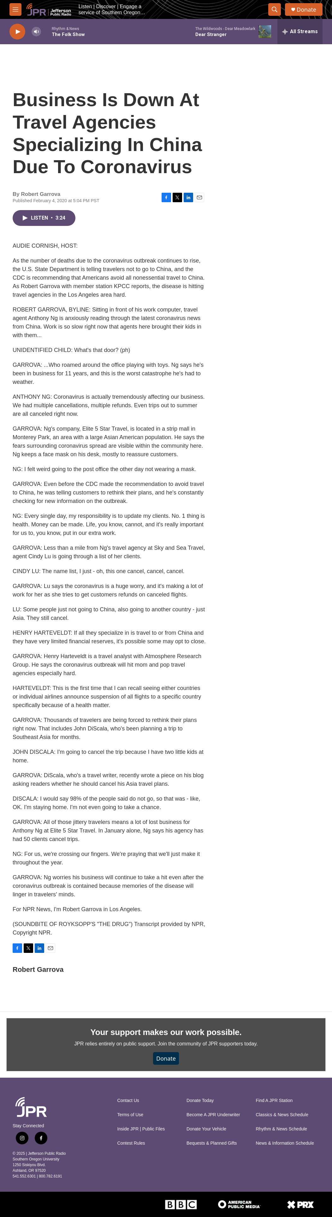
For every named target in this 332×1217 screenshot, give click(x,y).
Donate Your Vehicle (206, 1129)
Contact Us (128, 1100)
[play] (17, 31)
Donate (306, 9)
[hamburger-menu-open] (15, 9)
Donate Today (200, 1100)
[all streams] (300, 31)
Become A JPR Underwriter (213, 1114)
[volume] (36, 32)
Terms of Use (130, 1114)
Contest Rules (131, 1143)
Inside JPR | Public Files (141, 1129)
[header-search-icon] (274, 9)
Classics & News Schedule (282, 1114)
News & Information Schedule (285, 1143)
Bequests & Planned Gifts (212, 1143)
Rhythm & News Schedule (281, 1129)
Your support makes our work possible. (166, 1032)
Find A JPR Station (274, 1100)
